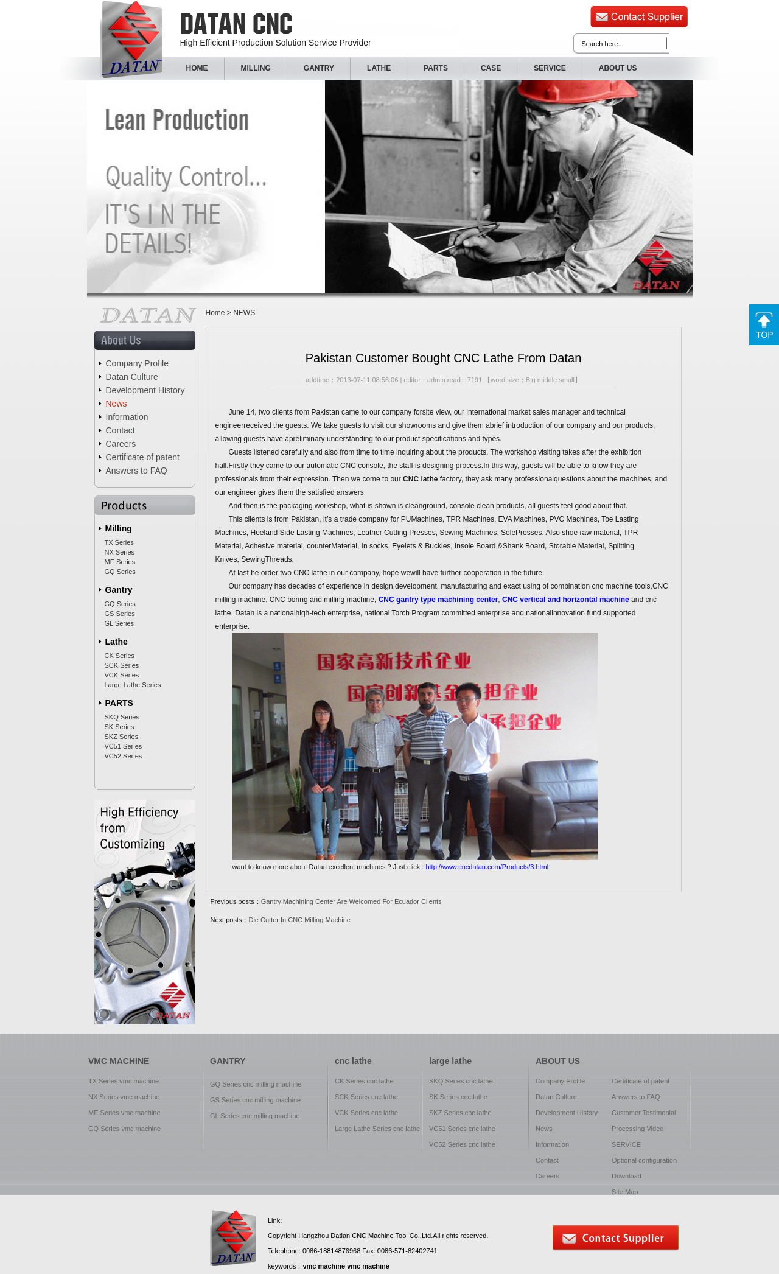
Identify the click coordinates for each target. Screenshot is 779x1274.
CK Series (120, 655)
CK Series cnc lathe (364, 1081)
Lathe (116, 641)
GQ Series (120, 571)
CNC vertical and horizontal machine (565, 599)
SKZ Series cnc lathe (460, 1112)
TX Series (119, 542)
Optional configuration (644, 1160)
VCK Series (122, 675)
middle (547, 379)
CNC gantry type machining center (438, 599)
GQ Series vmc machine (124, 1128)
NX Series (120, 552)
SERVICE (549, 68)
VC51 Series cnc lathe (462, 1128)
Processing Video (637, 1128)
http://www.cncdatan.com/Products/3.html (486, 866)
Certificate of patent (143, 457)
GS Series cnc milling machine (255, 1100)
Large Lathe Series (133, 684)
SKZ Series (122, 736)
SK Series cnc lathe (458, 1097)
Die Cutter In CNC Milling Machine (299, 919)
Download (626, 1176)
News (116, 403)
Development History (145, 390)
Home (215, 313)
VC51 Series (123, 746)
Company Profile (137, 363)
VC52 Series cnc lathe (462, 1144)
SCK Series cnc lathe (366, 1097)
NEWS (244, 313)
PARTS (436, 68)
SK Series (119, 726)
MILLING (256, 68)
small (567, 379)
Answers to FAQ (136, 470)
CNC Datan (131, 39)
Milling (118, 528)
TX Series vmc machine (123, 1081)
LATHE (379, 68)
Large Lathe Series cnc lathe (377, 1128)
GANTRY (319, 68)
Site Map (625, 1191)
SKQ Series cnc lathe (461, 1081)
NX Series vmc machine (123, 1097)
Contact (120, 430)
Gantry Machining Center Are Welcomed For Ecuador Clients (351, 901)
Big (531, 379)
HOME (197, 68)
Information (127, 417)
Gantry (119, 590)
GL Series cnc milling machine (255, 1115)
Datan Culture (132, 377)
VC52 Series (123, 756)
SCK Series (122, 665)
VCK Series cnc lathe (366, 1112)
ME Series (120, 561)
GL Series (119, 623)
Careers (121, 444)
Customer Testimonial (644, 1112)
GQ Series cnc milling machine (255, 1084)
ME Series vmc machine (124, 1112)
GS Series (120, 613)
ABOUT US (618, 68)
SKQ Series (122, 717)
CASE (491, 68)
